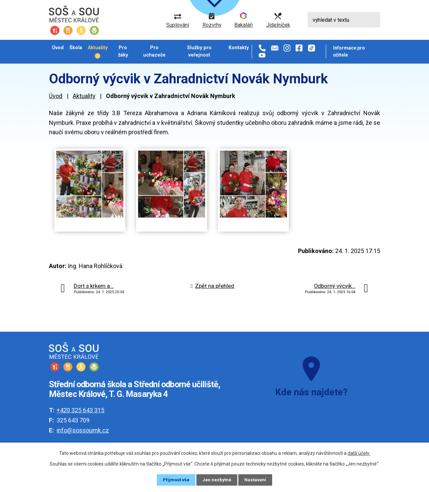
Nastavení (256, 479)
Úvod (58, 47)
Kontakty (239, 47)
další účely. (359, 453)
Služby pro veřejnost (199, 51)
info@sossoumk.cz (83, 430)
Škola (75, 47)
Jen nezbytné (217, 479)
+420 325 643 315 (80, 410)
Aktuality (98, 47)
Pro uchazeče (154, 51)
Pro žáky (123, 51)
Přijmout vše (176, 479)
